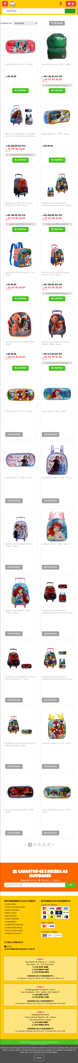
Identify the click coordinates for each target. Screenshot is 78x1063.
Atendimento (10, 922)
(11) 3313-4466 (40, 967)
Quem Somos (10, 904)
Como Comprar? (12, 919)
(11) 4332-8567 (40, 1022)
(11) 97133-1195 (40, 997)
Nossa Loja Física (12, 910)
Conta (60, 4)
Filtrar (57, 23)
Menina (32, 880)
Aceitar (39, 1058)
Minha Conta (10, 913)
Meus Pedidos (10, 916)
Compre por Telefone (14, 925)
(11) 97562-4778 (40, 1024)
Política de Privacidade (15, 907)
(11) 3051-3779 (40, 994)
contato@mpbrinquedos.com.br (19, 949)
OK (70, 885)
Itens (71, 3)
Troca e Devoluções (14, 930)
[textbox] (30, 11)
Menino (43, 880)
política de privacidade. (43, 1050)
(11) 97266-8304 (40, 972)
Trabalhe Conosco (13, 933)
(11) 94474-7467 (40, 969)
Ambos (55, 880)
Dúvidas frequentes (13, 928)
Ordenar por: (6, 23)
